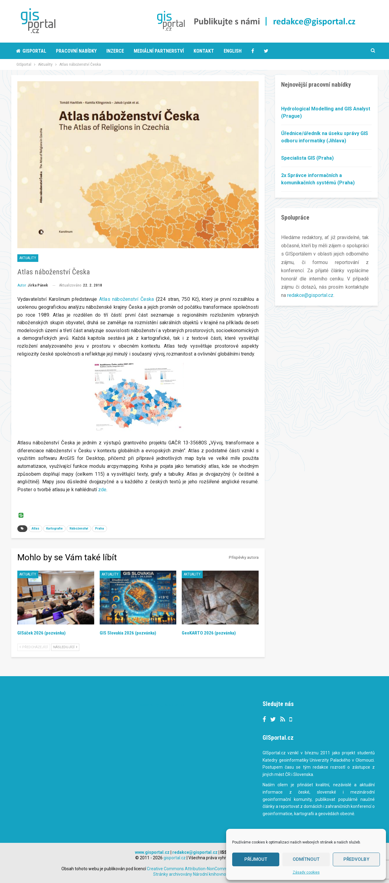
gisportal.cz (175, 857)
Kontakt (204, 51)
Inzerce (115, 51)
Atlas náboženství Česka (126, 299)
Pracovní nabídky (76, 51)
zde (102, 489)
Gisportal (31, 51)
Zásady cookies (306, 872)
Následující (65, 647)
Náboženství (79, 528)
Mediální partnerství (159, 51)
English (233, 51)
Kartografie (54, 528)
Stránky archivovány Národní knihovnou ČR (194, 874)
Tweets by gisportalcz (160, 704)
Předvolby (356, 859)
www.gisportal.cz (152, 852)
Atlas (35, 528)
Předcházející (33, 647)
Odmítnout (306, 859)
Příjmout (255, 859)
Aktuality (27, 258)
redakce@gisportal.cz (310, 295)
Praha (99, 528)
